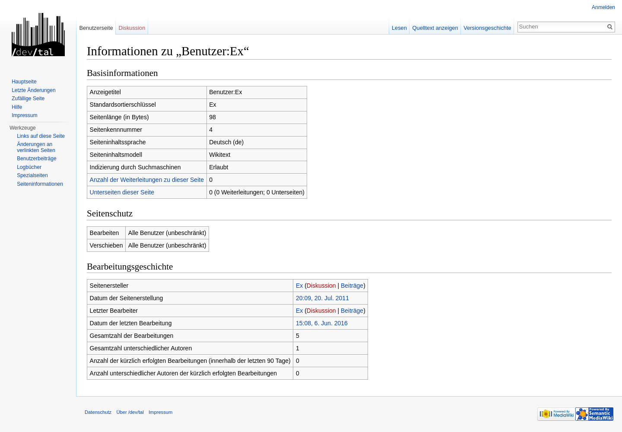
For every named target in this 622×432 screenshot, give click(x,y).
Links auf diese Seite (41, 136)
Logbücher (29, 167)
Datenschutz (98, 412)
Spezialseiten (32, 175)
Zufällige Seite (28, 98)
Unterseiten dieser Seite (122, 192)
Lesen (399, 28)
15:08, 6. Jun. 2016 (322, 323)
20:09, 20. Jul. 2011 (322, 298)
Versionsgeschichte (487, 28)
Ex (299, 285)
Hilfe (17, 107)
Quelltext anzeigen (435, 28)
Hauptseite (24, 82)
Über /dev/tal (129, 412)
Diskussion (321, 285)
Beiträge (352, 285)
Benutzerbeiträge (36, 159)
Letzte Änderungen (33, 90)
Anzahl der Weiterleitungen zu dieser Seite (147, 179)
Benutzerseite (96, 28)
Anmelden (603, 7)
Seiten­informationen (40, 184)
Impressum (24, 115)
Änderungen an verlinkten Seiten (36, 147)
